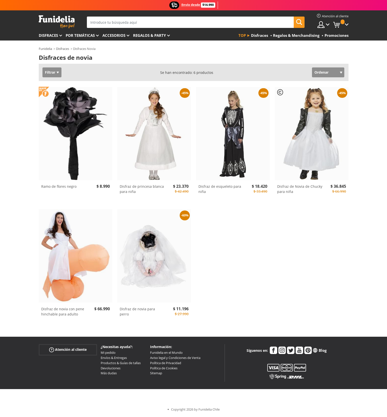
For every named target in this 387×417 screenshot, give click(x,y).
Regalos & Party (149, 35)
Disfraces (48, 35)
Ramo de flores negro (59, 186)
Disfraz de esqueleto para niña (219, 189)
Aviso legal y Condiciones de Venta (175, 357)
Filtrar (50, 72)
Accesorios (113, 35)
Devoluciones (110, 368)
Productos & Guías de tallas (121, 363)
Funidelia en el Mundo (166, 352)
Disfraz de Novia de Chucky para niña (299, 189)
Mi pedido (108, 352)
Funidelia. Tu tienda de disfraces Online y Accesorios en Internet (57, 21)
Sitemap (156, 373)
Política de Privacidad (165, 363)
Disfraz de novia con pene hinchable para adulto (62, 311)
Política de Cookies (163, 368)
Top (242, 35)
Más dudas (109, 373)
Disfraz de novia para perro (137, 311)
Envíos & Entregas (114, 357)
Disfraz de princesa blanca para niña (142, 189)
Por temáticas (80, 35)
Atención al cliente (68, 349)
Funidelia (45, 48)
